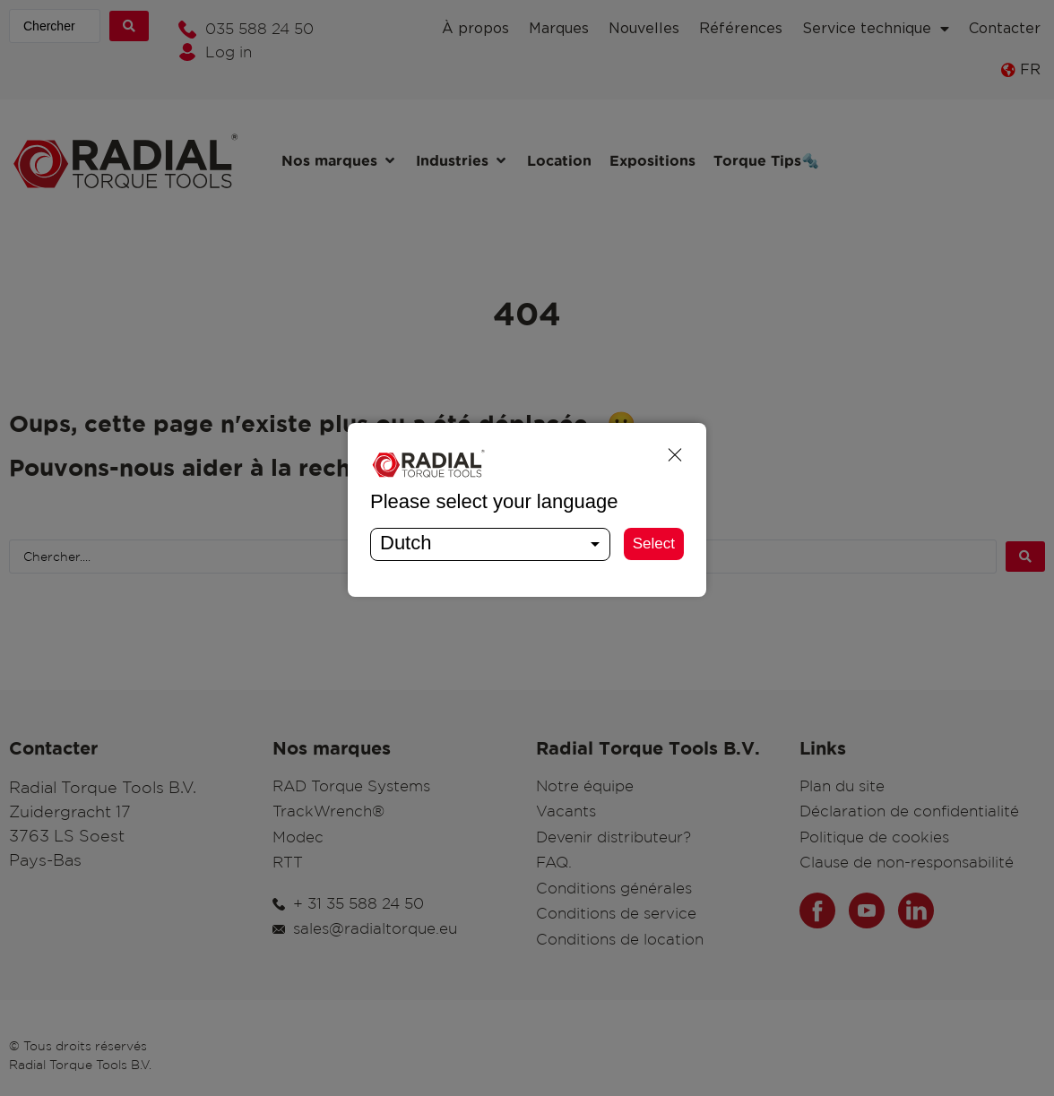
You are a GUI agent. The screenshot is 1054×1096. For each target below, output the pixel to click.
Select (654, 543)
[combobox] (490, 544)
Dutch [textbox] (405, 542)
